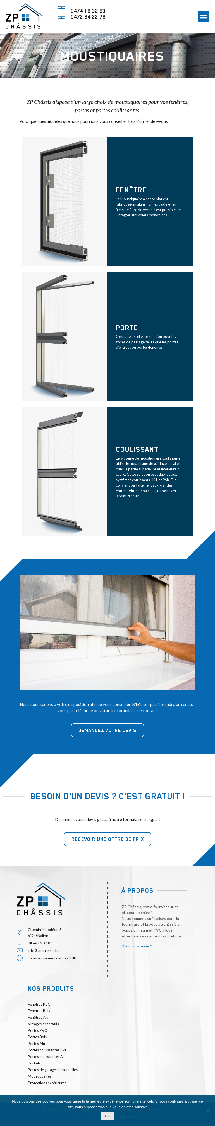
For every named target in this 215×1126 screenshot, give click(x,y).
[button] (203, 17)
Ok (107, 1116)
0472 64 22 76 (88, 16)
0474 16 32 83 (88, 11)
